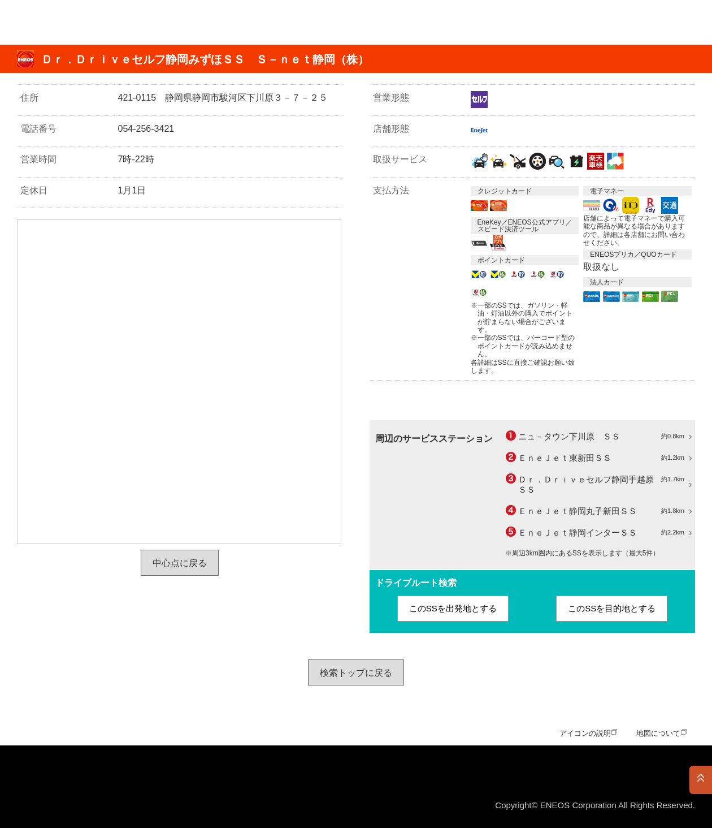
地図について (658, 733)
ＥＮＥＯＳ (64, 22)
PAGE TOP (700, 780)
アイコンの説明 (585, 733)
